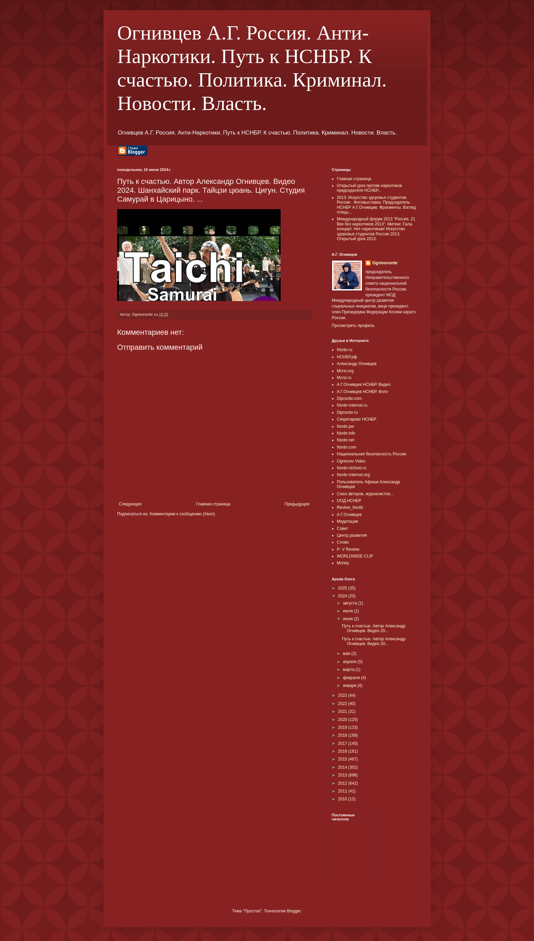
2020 (343, 719)
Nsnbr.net (345, 440)
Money (343, 563)
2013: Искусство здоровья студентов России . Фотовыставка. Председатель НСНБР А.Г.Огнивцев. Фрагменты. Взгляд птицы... (376, 205)
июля (348, 611)
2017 (343, 743)
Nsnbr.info (346, 433)
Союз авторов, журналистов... (365, 493)
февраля (352, 677)
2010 (343, 799)
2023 (343, 695)
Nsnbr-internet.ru (352, 405)
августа (350, 603)
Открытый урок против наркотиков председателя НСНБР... (369, 188)
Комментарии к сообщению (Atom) (182, 514)
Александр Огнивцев (357, 363)
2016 (343, 751)
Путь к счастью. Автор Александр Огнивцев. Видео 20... (374, 628)
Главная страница (213, 504)
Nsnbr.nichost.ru (351, 468)
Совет (342, 528)
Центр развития (352, 535)
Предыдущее (297, 504)
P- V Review (348, 549)
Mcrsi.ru (344, 377)
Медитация (347, 521)
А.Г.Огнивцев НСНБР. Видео (364, 384)
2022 (343, 703)
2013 (343, 775)
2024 (343, 596)
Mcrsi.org (345, 370)
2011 (343, 791)
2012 (343, 783)
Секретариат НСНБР (356, 419)
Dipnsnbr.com (349, 398)
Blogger (294, 911)
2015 (343, 759)
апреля (350, 661)
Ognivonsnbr (385, 263)
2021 (343, 711)
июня (348, 618)
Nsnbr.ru (344, 349)
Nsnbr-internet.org (353, 474)
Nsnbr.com (346, 447)
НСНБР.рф (347, 357)
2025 (343, 588)
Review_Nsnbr (350, 507)
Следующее (130, 504)
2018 (343, 735)
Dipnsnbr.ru (347, 412)
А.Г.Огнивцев (349, 514)
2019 (343, 727)
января (350, 685)
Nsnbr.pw (345, 426)
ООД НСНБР (349, 500)
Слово (343, 542)
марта (349, 669)
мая (347, 653)
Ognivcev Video (351, 461)
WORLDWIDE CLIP (355, 556)
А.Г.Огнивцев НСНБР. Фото (362, 391)
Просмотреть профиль (353, 325)
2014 (343, 767)
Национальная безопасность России (371, 454)
